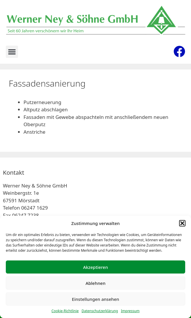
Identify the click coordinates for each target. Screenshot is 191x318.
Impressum (130, 310)
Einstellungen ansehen (95, 299)
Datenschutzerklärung (100, 310)
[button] (182, 223)
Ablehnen (96, 283)
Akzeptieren (95, 267)
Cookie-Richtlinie (65, 310)
